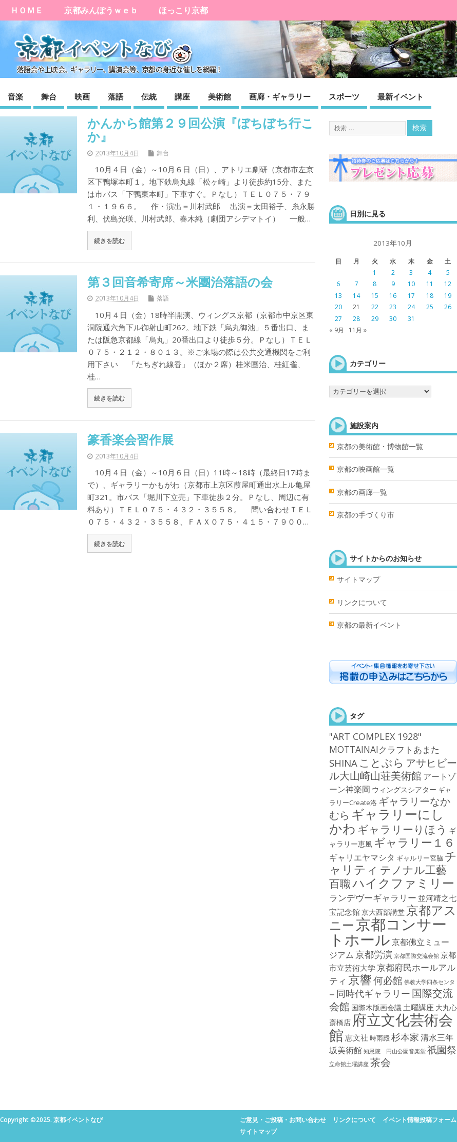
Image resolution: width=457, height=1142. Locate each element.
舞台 (48, 96)
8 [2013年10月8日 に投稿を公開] (374, 283)
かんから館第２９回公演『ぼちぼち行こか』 (200, 129)
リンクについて (362, 602)
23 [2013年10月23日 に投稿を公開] (392, 307)
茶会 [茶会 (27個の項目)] (380, 1062)
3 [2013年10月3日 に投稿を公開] (411, 272)
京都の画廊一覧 (362, 492)
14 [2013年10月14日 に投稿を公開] (356, 295)
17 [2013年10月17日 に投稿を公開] (411, 295)
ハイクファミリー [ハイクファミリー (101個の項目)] (403, 882)
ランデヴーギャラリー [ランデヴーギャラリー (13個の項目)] (372, 897)
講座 (182, 96)
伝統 (149, 96)
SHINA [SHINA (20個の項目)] (343, 762)
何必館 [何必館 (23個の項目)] (388, 980)
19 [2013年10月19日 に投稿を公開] (447, 295)
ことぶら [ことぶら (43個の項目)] (381, 762)
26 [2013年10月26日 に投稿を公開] (447, 307)
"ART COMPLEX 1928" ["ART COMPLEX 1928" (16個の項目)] (375, 736)
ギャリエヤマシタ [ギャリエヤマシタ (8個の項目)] (362, 857)
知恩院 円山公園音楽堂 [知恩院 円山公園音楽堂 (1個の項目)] (395, 1051)
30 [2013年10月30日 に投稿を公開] (392, 318)
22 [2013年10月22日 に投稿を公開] (374, 307)
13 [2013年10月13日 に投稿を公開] (338, 295)
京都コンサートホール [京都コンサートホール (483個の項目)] (388, 931)
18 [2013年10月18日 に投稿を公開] (429, 295)
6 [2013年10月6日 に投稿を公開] (338, 283)
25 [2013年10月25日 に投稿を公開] (429, 307)
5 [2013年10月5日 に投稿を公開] (448, 272)
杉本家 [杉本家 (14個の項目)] (405, 1037)
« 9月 (336, 330)
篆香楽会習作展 (130, 439)
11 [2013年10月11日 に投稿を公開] (429, 283)
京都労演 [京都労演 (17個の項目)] (373, 954)
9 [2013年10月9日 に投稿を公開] (393, 283)
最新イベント (400, 96)
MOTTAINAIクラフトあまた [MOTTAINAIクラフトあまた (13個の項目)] (384, 749)
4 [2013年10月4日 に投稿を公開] (429, 272)
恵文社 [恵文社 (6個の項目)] (356, 1037)
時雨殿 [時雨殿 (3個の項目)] (380, 1038)
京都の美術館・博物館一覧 (380, 446)
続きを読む (109, 240)
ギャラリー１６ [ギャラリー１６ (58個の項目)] (414, 842)
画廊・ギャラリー (280, 96)
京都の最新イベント (369, 625)
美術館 (219, 96)
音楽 (15, 96)
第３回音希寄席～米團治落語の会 (180, 281)
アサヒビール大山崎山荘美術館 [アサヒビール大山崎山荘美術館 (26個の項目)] (393, 769)
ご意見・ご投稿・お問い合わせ (283, 1119)
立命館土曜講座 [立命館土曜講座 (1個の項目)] (349, 1064)
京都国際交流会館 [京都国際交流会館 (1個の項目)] (416, 955)
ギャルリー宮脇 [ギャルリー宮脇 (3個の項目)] (419, 858)
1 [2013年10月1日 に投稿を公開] (374, 272)
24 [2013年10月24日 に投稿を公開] (411, 307)
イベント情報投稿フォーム (419, 1119)
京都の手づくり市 (365, 514)
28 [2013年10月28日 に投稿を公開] (356, 318)
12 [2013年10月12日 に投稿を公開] (447, 283)
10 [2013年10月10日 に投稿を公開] (411, 283)
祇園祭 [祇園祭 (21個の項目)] (441, 1049)
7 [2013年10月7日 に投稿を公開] (356, 283)
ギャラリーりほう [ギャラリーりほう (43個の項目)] (402, 829)
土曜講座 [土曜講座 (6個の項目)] (418, 1007)
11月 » (358, 330)
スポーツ (344, 96)
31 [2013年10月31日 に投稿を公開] (411, 318)
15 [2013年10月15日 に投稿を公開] (374, 295)
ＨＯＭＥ (26, 10)
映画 (82, 96)
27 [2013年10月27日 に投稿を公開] (338, 318)
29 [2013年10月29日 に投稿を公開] (374, 318)
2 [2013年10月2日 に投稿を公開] (393, 272)
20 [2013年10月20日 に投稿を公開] (338, 307)
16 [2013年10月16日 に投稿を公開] (392, 295)
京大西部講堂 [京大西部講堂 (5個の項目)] (383, 912)
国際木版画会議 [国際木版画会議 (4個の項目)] (376, 1007)
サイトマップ (358, 579)
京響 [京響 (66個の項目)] (360, 980)
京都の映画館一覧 (365, 469)
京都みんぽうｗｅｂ (101, 10)
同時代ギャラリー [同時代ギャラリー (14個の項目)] (373, 993)
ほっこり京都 (183, 10)
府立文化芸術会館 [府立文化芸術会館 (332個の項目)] (391, 1027)
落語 (115, 96)
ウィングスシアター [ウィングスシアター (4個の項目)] (404, 789)
